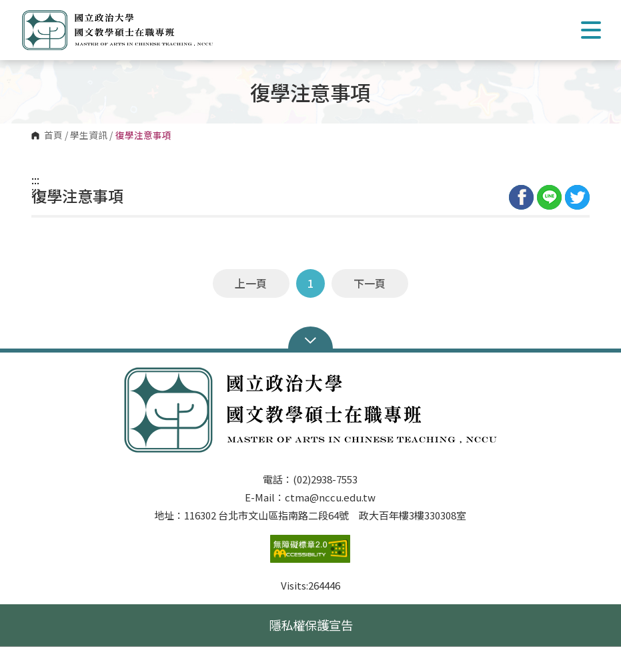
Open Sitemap (310, 339)
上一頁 (251, 283)
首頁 (53, 135)
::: (35, 179)
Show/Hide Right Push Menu (591, 30)
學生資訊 (88, 135)
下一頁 (370, 283)
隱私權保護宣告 (311, 625)
